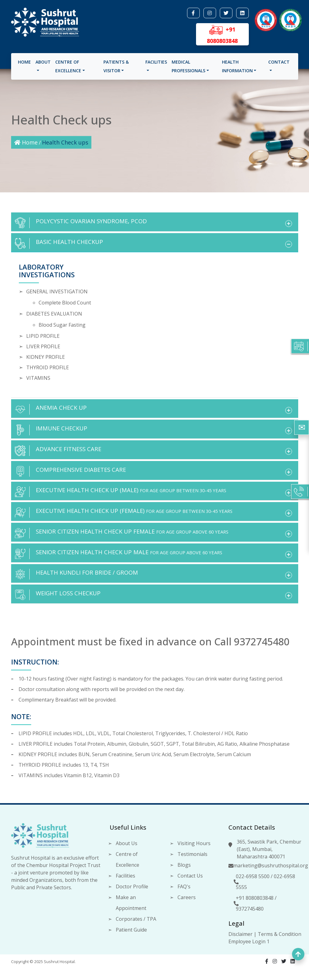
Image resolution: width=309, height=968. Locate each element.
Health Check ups (65, 142)
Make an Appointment (131, 902)
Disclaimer (240, 934)
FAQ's (183, 886)
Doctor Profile (132, 886)
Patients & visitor (116, 68)
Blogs (184, 864)
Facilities (156, 64)
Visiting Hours (194, 843)
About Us (126, 843)
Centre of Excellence (69, 68)
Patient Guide (131, 929)
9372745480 (250, 908)
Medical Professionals (188, 68)
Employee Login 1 (248, 941)
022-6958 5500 (252, 876)
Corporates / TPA (136, 919)
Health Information (237, 68)
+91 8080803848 (255, 898)
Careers (186, 897)
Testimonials (192, 854)
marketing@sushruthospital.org (270, 865)
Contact (278, 64)
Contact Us (190, 875)
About (44, 64)
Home (25, 64)
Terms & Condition (279, 934)
